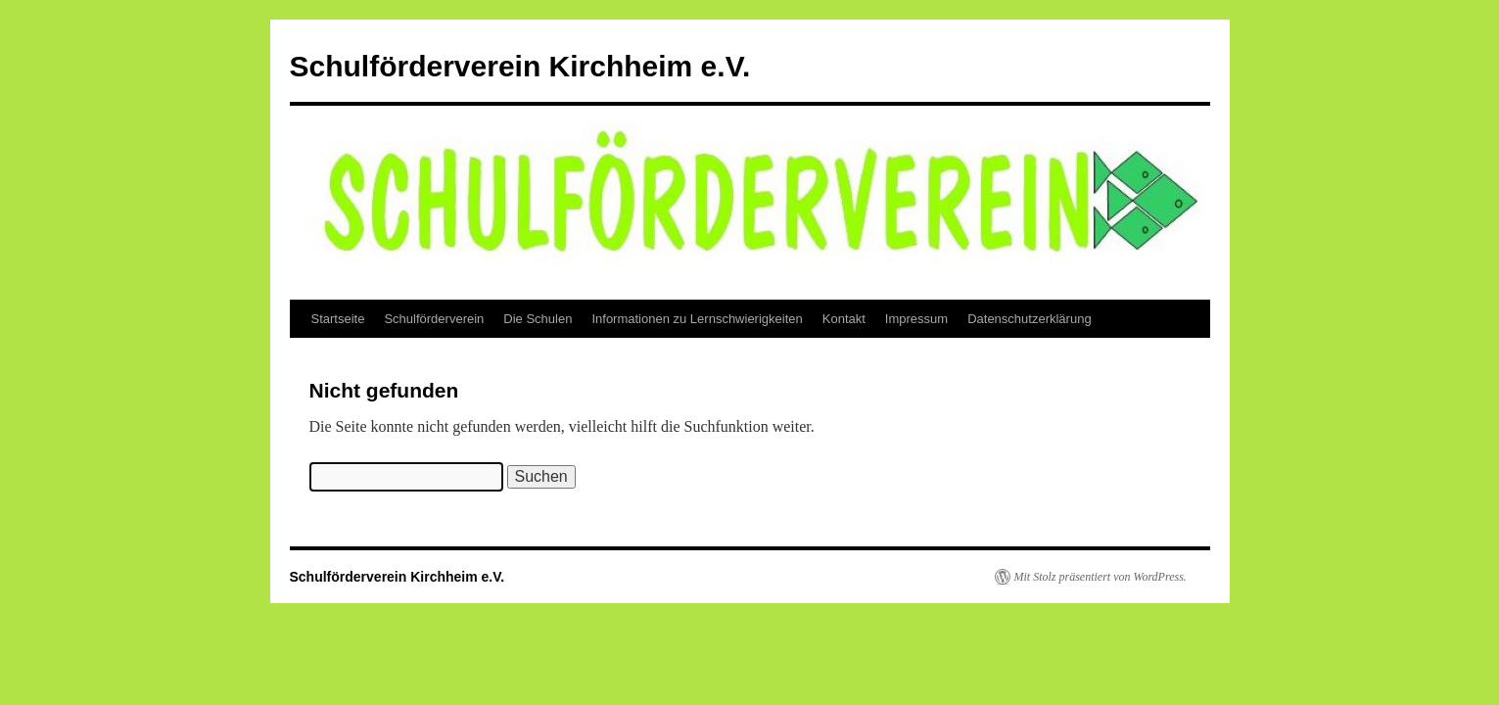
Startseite (338, 318)
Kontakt (844, 318)
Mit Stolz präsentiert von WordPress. (1100, 577)
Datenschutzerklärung (1029, 318)
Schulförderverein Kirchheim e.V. (520, 66)
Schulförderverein (434, 318)
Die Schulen (537, 318)
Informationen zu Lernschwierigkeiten (696, 318)
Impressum (916, 318)
